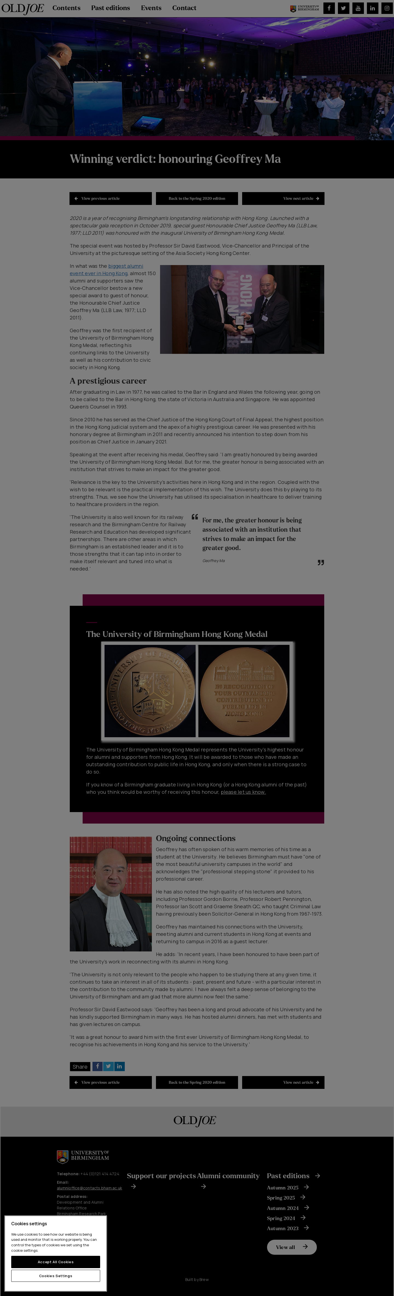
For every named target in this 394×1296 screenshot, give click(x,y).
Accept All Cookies (56, 1261)
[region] (55, 1253)
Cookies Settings (56, 1275)
